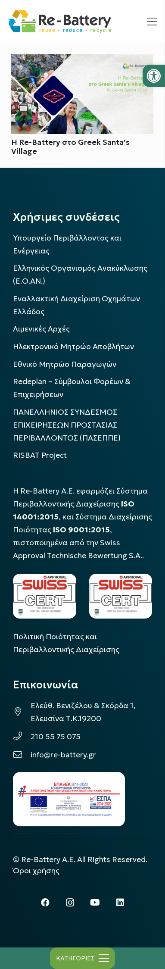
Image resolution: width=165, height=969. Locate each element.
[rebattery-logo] (60, 22)
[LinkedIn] (120, 902)
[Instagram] (70, 902)
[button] (154, 76)
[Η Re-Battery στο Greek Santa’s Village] (82, 61)
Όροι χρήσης (36, 870)
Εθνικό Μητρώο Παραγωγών (64, 364)
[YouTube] (95, 902)
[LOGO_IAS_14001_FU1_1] (44, 596)
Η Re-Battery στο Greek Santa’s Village (70, 147)
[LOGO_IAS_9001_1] (121, 596)
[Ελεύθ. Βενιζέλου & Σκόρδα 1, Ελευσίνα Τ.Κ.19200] (22, 712)
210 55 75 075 (56, 736)
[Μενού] (152, 21)
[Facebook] (45, 902)
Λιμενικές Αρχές (41, 329)
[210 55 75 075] (22, 736)
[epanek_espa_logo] (69, 799)
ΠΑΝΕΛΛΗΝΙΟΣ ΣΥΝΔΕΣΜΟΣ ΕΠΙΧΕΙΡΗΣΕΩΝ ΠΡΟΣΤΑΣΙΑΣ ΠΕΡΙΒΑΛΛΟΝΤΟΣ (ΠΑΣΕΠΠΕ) (67, 425)
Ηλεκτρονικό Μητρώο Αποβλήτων (73, 346)
